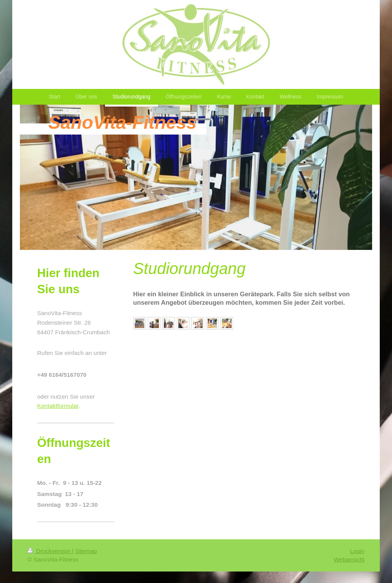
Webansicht (349, 559)
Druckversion (50, 551)
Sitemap (86, 551)
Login (357, 551)
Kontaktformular (57, 405)
